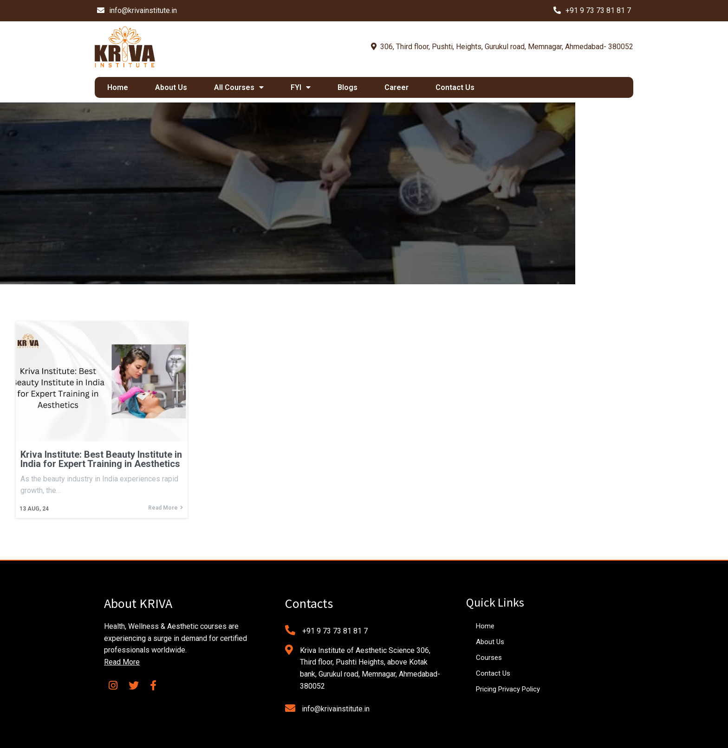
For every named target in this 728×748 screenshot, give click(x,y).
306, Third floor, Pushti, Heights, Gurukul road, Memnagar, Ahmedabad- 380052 (502, 46)
